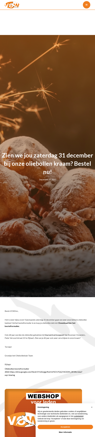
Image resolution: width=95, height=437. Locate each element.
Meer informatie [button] (65, 432)
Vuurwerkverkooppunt (54, 335)
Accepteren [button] (65, 427)
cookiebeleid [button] (78, 416)
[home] (12, 4)
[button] (86, 4)
